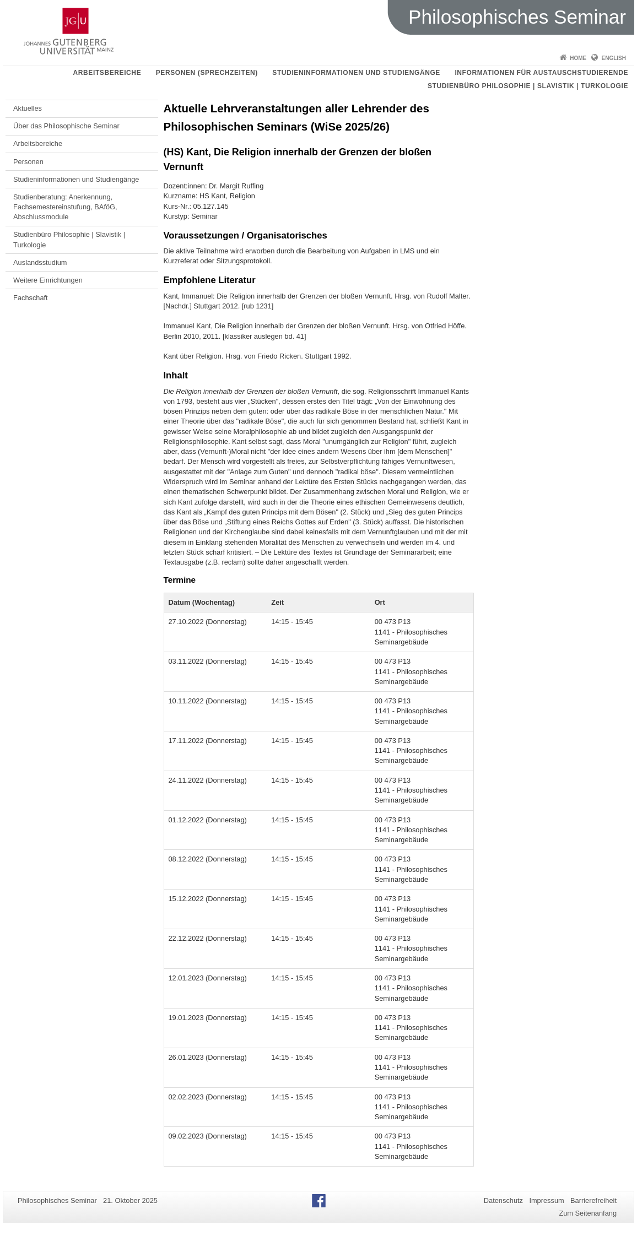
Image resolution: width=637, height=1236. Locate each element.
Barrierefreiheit (593, 1200)
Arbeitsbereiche (107, 73)
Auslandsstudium (40, 262)
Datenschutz (503, 1200)
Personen (28, 162)
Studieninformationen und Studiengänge (356, 73)
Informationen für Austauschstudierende (541, 73)
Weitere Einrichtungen (48, 280)
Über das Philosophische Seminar (66, 126)
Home (578, 58)
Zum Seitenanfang (588, 1213)
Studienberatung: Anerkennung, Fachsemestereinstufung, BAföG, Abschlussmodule (65, 207)
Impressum (546, 1200)
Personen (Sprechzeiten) (207, 73)
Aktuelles (27, 108)
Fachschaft (30, 298)
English (614, 58)
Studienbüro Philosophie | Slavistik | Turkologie (528, 86)
